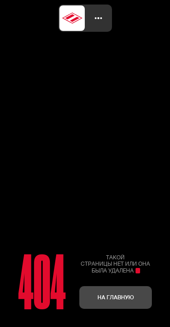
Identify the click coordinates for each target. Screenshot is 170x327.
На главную (115, 297)
